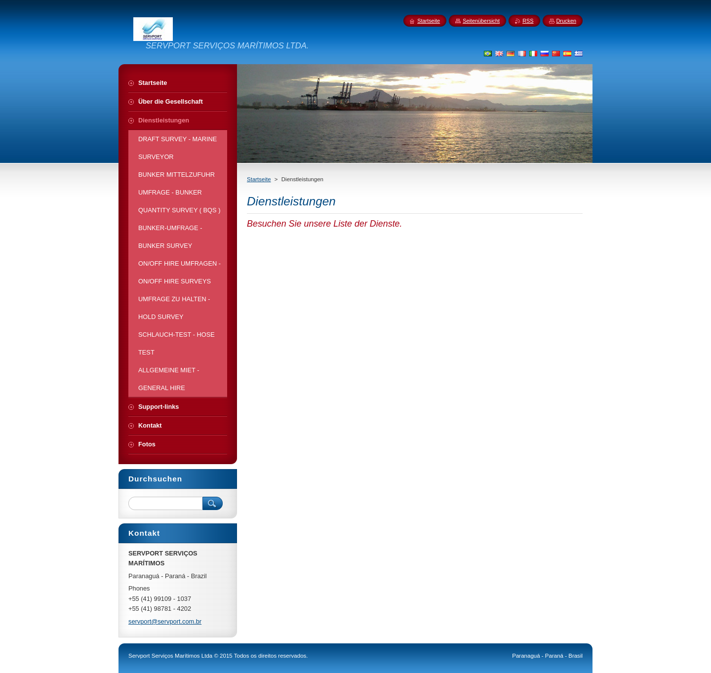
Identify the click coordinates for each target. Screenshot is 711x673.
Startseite (259, 179)
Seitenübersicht (481, 21)
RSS (527, 21)
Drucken (566, 21)
